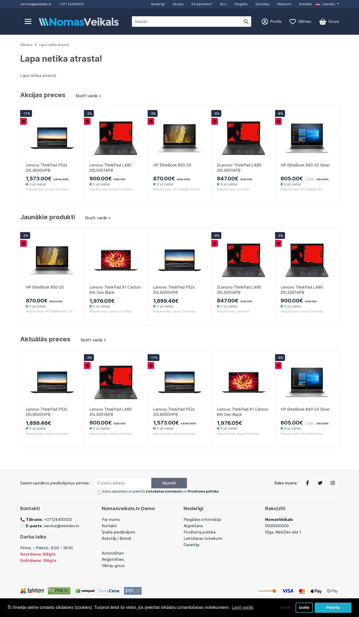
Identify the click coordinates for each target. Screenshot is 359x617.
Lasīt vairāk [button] (242, 607)
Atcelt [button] (285, 607)
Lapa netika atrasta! (54, 45)
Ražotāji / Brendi (116, 538)
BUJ (223, 4)
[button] (327, 4)
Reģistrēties (113, 559)
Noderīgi (158, 4)
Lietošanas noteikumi (203, 538)
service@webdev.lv (35, 4)
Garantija (262, 4)
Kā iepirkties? (201, 4)
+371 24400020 (71, 4)
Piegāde (241, 4)
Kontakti (305, 4)
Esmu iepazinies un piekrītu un (161, 491)
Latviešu (325, 4)
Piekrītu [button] (333, 607)
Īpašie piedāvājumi (118, 532)
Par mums (111, 519)
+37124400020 (58, 519)
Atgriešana (193, 525)
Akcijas (178, 4)
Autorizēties (113, 553)
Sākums (26, 45)
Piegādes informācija (202, 519)
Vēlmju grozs (113, 565)
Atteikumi (284, 4)
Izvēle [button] (304, 607)
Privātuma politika (200, 532)
